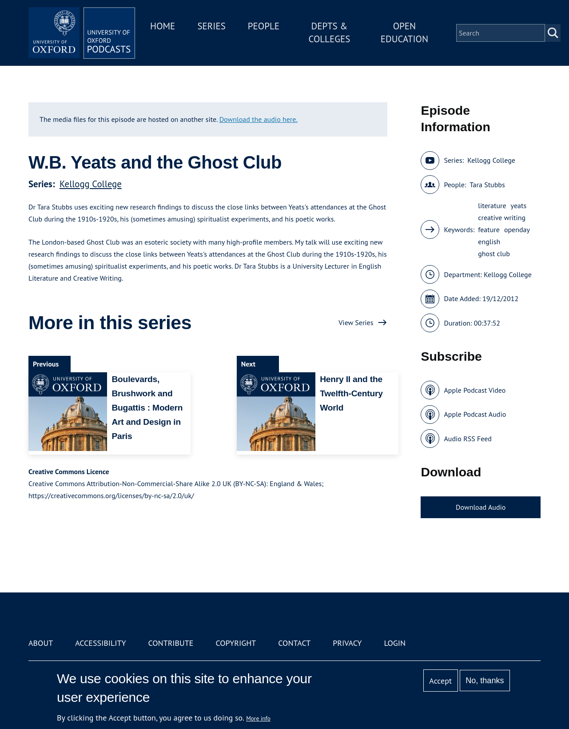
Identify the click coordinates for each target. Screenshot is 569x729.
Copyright (235, 643)
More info (258, 718)
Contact (294, 643)
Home (162, 26)
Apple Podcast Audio (475, 414)
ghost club (494, 253)
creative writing (501, 217)
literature (492, 205)
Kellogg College (91, 184)
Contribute (170, 643)
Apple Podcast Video (474, 390)
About (40, 643)
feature (489, 229)
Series (211, 26)
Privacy (347, 643)
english (489, 241)
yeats (519, 205)
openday (517, 229)
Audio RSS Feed (467, 438)
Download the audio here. (258, 119)
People (263, 26)
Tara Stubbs (487, 184)
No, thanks (485, 680)
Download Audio (480, 507)
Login (395, 643)
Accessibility (100, 643)
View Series (355, 322)
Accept (440, 681)
